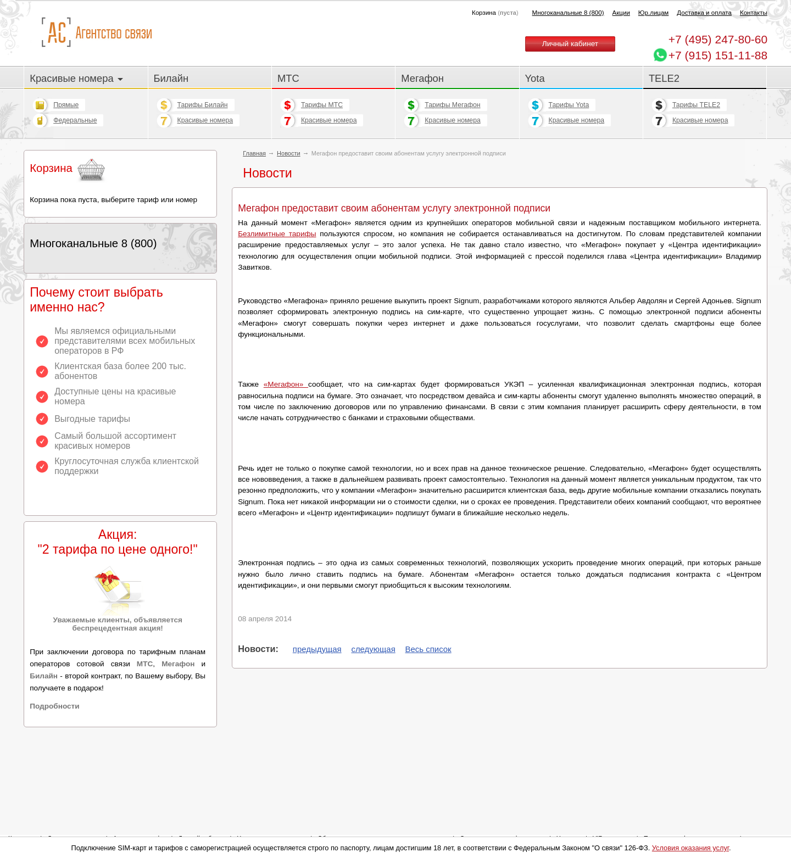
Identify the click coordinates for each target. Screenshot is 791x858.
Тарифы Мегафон (452, 105)
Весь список (428, 649)
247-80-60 (718, 39)
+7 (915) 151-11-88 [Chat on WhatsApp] (718, 55)
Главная (254, 153)
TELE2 (664, 78)
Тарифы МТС (322, 105)
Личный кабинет (570, 44)
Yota (535, 78)
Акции (621, 12)
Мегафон (422, 78)
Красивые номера (76, 78)
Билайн (171, 78)
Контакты (753, 12)
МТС (288, 78)
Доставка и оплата (704, 12)
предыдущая (317, 649)
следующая (373, 649)
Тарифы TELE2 (696, 105)
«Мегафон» (286, 384)
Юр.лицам (653, 12)
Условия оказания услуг (690, 848)
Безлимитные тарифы (277, 234)
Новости (288, 153)
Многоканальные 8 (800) (568, 12)
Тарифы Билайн (202, 105)
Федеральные (75, 120)
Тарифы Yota (569, 105)
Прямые (66, 105)
